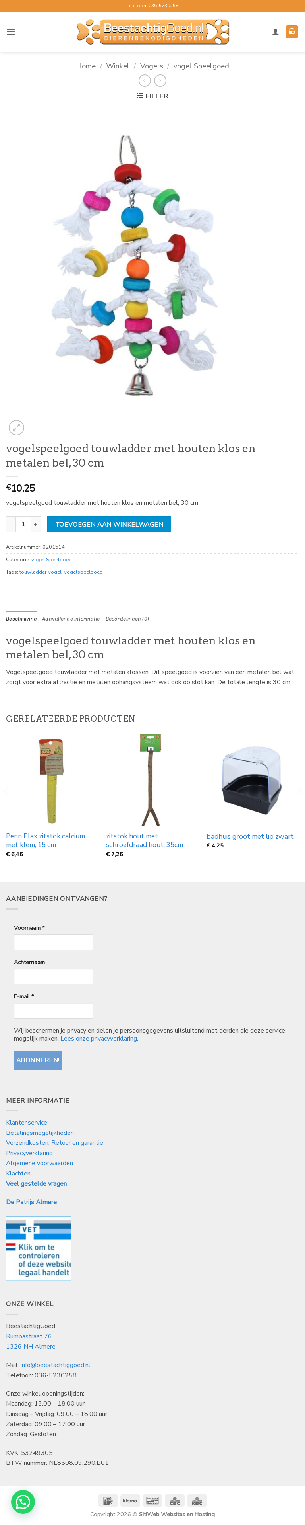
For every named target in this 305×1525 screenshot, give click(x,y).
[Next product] (145, 80)
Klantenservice (27, 1122)
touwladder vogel (40, 572)
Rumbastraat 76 (29, 1336)
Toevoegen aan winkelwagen (109, 524)
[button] (10, 31)
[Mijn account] (276, 32)
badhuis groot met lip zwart (250, 836)
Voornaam (29, 928)
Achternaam (29, 962)
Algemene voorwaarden (39, 1163)
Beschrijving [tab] (21, 619)
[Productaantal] (23, 524)
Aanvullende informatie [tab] (71, 619)
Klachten (18, 1173)
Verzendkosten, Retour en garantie (54, 1142)
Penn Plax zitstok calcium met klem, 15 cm (45, 840)
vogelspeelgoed (83, 572)
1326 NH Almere (31, 1346)
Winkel (117, 66)
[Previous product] (160, 80)
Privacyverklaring (29, 1153)
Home (86, 66)
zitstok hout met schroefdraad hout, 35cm (144, 840)
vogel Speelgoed (201, 66)
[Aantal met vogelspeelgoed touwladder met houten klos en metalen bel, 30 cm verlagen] (10, 524)
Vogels (151, 66)
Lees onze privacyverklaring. (99, 1038)
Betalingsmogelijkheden (40, 1133)
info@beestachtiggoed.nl (56, 1365)
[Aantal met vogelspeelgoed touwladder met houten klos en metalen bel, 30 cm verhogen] (36, 524)
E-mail (24, 996)
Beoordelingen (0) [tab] (127, 619)
